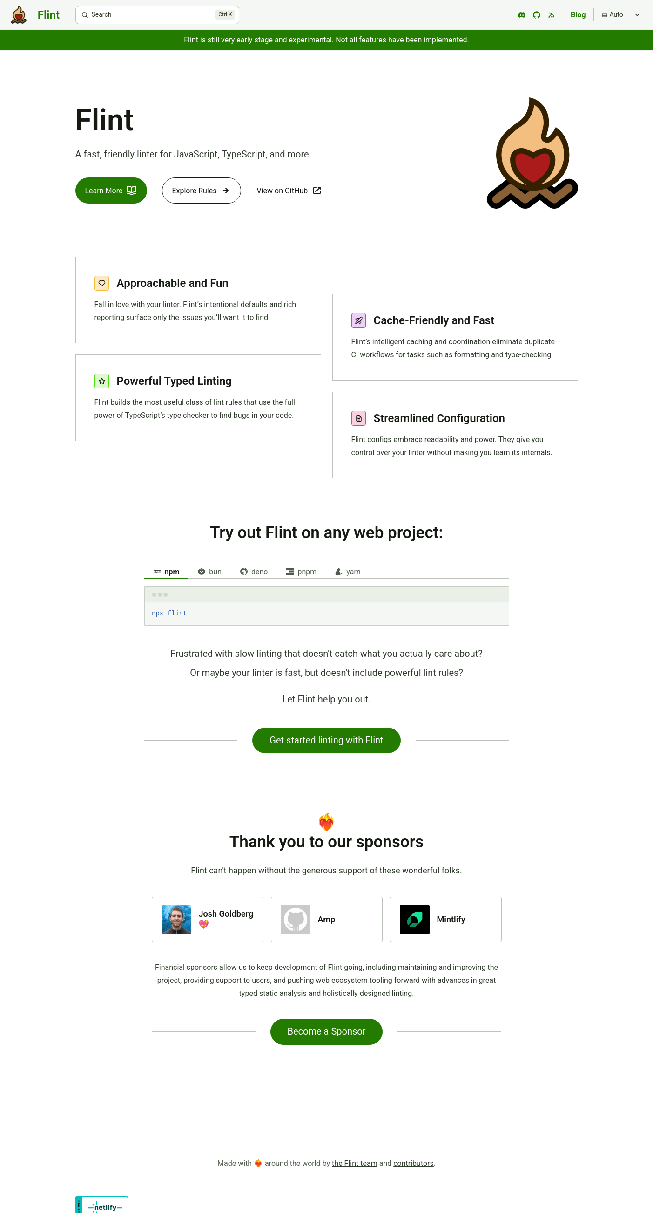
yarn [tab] (347, 571)
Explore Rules (201, 190)
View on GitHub (289, 190)
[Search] (157, 15)
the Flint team (354, 1163)
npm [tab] (167, 571)
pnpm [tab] (301, 571)
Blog (578, 14)
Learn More (111, 190)
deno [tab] (254, 571)
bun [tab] (210, 571)
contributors (413, 1163)
